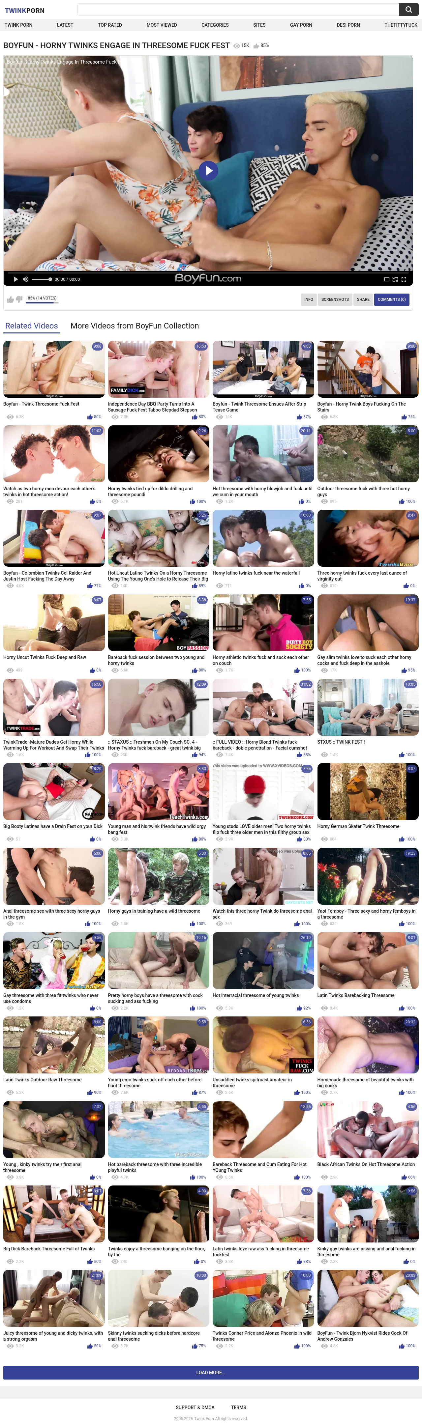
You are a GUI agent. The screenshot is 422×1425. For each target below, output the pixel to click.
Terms (238, 1407)
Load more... (211, 1372)
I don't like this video (18, 299)
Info (308, 299)
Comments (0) (392, 299)
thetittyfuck (400, 25)
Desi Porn (348, 25)
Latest (65, 25)
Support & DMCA (195, 1407)
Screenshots (335, 299)
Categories (214, 25)
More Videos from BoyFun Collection (135, 325)
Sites (259, 25)
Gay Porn (301, 25)
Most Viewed (162, 25)
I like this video (10, 299)
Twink (25, 10)
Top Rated (110, 25)
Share (363, 299)
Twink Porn (19, 25)
